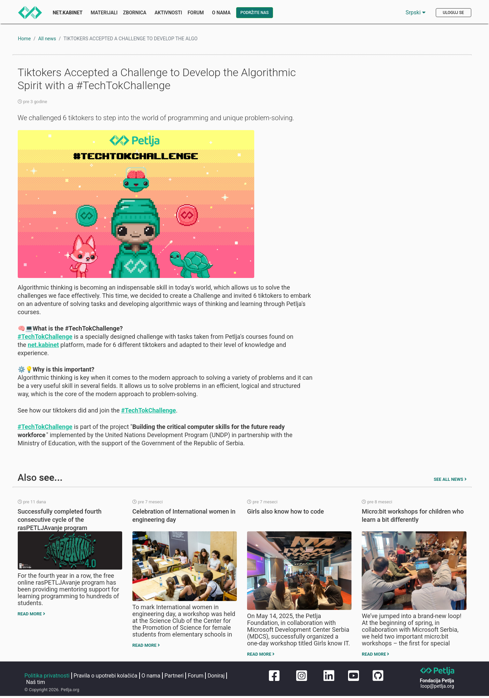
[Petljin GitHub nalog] (378, 676)
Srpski (415, 12)
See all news (450, 479)
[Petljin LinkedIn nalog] (327, 676)
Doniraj (216, 675)
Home (24, 38)
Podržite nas (255, 12)
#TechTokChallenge (45, 336)
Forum (196, 12)
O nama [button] (221, 12)
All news (47, 38)
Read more (31, 613)
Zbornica (134, 12)
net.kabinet (43, 344)
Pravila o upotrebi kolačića (106, 675)
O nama (151, 675)
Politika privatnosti (47, 675)
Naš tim (35, 682)
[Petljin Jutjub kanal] (353, 676)
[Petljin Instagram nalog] (300, 676)
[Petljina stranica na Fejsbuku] (273, 676)
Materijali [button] (104, 12)
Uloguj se (453, 12)
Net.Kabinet (68, 12)
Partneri (174, 675)
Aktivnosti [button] (168, 12)
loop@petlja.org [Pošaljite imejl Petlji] (437, 686)
